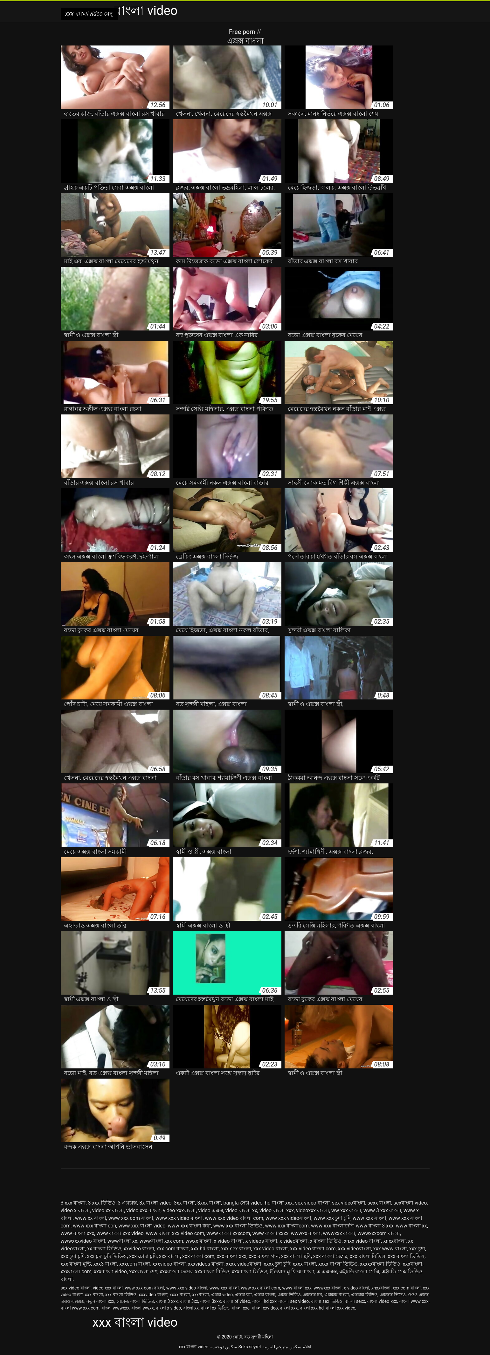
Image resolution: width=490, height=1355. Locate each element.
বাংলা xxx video (340, 1307)
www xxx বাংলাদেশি (332, 1226)
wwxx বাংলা (198, 1241)
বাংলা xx (191, 1307)
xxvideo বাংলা (139, 1249)
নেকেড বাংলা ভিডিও (135, 1301)
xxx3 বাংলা (105, 1264)
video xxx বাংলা (143, 1210)
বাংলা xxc (240, 1307)
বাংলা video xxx (382, 1301)
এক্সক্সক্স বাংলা (336, 1294)
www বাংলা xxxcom (228, 1233)
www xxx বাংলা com (260, 1287)
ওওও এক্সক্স (418, 1294)
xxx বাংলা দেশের (330, 1256)
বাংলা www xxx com (80, 1307)
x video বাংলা (228, 1241)
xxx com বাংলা (172, 1249)
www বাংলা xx (411, 1226)
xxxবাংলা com (76, 1271)
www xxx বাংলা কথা (189, 1226)
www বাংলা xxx (77, 1233)
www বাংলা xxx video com (175, 1233)
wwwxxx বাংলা (339, 1233)
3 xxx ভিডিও (101, 1203)
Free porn (243, 32)
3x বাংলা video (155, 1203)
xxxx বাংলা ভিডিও (338, 1264)
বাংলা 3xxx (210, 1301)
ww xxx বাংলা (346, 1210)
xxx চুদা (417, 1249)
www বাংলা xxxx (270, 1233)
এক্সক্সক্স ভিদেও (393, 1294)
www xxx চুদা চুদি (332, 1218)
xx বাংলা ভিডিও (104, 1249)
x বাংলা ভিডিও (326, 1241)
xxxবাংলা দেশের (176, 1271)
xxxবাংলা (413, 1264)
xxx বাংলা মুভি (76, 1264)
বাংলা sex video (294, 1301)
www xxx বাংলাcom (286, 1226)
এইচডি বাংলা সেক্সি (359, 1271)
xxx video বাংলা (270, 1249)
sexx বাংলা (379, 1203)
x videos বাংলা (261, 1241)
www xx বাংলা (90, 1218)
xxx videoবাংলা (354, 1249)
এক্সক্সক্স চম (312, 1294)
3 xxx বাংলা (73, 1203)
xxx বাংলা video (193, 1346)
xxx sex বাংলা (236, 1249)
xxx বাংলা (169, 1256)
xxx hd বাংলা (205, 1249)
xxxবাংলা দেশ (143, 1271)
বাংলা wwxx (142, 1307)
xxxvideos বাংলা (206, 1264)
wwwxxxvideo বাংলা (83, 1241)
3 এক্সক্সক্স (127, 1203)
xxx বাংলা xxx (231, 1256)
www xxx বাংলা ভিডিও (238, 1226)
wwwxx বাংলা (306, 1233)
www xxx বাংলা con (94, 1226)
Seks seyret (249, 1346)
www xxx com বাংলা (130, 1218)
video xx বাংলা (108, 1210)
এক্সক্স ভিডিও (289, 1294)
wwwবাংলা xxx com (161, 1241)
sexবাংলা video (410, 1203)
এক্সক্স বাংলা (264, 1294)
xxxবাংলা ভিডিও (249, 1271)
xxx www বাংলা (390, 1249)
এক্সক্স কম (243, 1294)
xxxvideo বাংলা (169, 1264)
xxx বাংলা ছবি (296, 1256)
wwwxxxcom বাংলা (379, 1233)
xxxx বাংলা (304, 1264)
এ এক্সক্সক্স (327, 1271)
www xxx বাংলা (369, 1218)
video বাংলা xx (241, 1210)
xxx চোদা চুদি (143, 1256)
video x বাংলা (75, 1210)
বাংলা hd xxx (264, 1301)
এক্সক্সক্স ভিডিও (364, 1294)
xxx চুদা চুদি (73, 1256)
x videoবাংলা (293, 1241)
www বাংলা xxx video (119, 1233)
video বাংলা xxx (276, 1210)
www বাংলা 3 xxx (375, 1226)
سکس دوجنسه (223, 1346)
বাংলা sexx (355, 1301)
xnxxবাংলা (394, 1241)
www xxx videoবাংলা (288, 1218)
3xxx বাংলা (209, 1203)
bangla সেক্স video (242, 1203)
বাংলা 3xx (189, 1301)
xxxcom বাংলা (134, 1264)
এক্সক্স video (222, 1294)
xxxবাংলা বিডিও (212, 1271)
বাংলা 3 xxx (167, 1301)
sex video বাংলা (312, 1203)
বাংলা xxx (289, 1307)
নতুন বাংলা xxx (100, 1301)
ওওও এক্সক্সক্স (73, 1301)
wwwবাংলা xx (122, 1241)
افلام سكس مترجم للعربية (286, 1346)
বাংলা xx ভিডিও (215, 1307)
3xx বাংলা (184, 1203)
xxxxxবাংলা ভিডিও (380, 1264)
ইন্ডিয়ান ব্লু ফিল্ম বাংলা (292, 1271)
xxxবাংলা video (110, 1271)
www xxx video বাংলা (179, 1218)
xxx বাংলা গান (264, 1256)
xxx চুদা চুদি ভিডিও (107, 1256)
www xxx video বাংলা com (234, 1218)
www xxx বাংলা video (141, 1226)
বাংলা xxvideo (265, 1307)
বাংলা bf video (236, 1301)
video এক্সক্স (210, 1210)
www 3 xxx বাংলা (382, 1210)
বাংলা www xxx (414, 1301)
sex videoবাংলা (348, 1203)
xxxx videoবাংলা (243, 1264)
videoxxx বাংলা (312, 1210)
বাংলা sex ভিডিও (326, 1301)
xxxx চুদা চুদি (277, 1264)
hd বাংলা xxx (279, 1203)
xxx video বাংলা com (313, 1249)
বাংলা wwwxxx (115, 1307)
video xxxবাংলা (179, 1210)
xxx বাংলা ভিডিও (406, 1256)
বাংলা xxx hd (312, 1307)
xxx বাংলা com (198, 1256)
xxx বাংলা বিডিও (368, 1256)
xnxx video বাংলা (362, 1241)
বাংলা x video (168, 1307)
